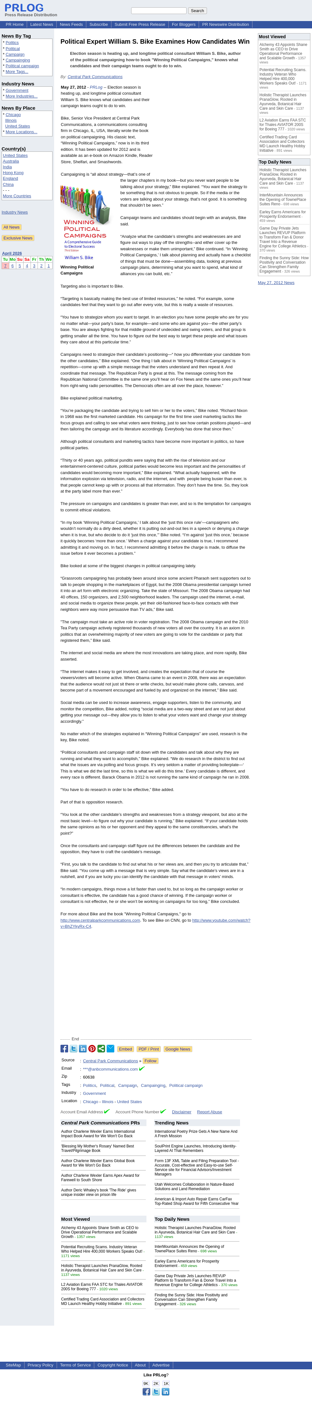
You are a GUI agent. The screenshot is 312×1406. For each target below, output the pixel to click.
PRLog (96, 87)
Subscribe (98, 24)
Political (13, 48)
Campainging (18, 60)
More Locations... (22, 131)
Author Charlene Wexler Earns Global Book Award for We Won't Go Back (98, 1163)
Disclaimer (181, 1111)
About (140, 1365)
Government (17, 90)
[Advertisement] (204, 131)
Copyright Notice (112, 1365)
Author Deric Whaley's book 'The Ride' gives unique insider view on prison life (98, 1192)
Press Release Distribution (31, 12)
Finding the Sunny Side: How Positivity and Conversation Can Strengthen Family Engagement (191, 1299)
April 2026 (12, 253)
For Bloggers (183, 24)
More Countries (17, 196)
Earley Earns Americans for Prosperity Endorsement (282, 214)
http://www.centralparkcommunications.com (100, 920)
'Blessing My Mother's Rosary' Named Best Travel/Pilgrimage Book (97, 1148)
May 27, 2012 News (276, 282)
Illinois (11, 120)
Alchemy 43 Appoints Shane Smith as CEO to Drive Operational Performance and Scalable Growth (99, 1232)
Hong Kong (13, 172)
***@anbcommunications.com (110, 1069)
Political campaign (22, 65)
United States (17, 126)
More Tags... (17, 71)
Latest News (41, 24)
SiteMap (13, 1365)
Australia (11, 161)
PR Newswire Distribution (225, 24)
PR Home (15, 24)
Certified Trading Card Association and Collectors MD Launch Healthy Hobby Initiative (102, 1301)
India (7, 167)
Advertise (161, 1365)
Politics (12, 42)
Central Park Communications (95, 76)
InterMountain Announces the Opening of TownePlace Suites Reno (189, 1248)
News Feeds (71, 24)
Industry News (15, 212)
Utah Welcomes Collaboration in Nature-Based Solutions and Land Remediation (194, 1186)
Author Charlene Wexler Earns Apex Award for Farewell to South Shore (100, 1177)
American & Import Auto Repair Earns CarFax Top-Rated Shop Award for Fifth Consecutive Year (197, 1201)
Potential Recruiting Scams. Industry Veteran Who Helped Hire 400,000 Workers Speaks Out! (101, 1249)
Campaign (15, 54)
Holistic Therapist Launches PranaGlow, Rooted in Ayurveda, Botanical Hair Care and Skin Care (101, 1267)
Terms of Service (75, 1365)
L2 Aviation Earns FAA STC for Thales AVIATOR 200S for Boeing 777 (282, 124)
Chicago (13, 114)
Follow (151, 1060)
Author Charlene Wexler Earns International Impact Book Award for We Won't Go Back (98, 1133)
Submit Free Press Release (140, 24)
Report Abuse (209, 1111)
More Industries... (22, 96)
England (10, 178)
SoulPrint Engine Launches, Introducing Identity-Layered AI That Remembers (196, 1148)
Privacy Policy (40, 1365)
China (8, 184)
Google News (178, 1049)
